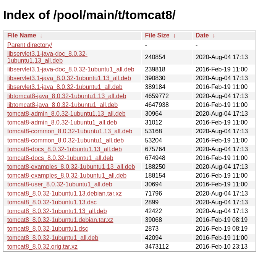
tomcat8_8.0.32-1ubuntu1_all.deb (52, 238)
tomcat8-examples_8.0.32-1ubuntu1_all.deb (66, 175)
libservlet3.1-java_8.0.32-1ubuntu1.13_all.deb (69, 78)
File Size (157, 35)
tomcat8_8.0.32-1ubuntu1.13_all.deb (57, 211)
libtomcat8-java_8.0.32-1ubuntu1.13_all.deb (66, 96)
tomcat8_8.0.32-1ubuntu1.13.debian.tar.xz (64, 193)
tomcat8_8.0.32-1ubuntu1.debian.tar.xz (60, 220)
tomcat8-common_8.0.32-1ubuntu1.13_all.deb (69, 131)
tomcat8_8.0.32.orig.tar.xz (42, 246)
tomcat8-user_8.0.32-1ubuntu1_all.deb (59, 184)
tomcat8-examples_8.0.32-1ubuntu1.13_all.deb (71, 166)
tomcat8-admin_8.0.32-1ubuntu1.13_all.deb (66, 113)
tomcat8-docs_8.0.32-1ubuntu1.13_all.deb (64, 149)
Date (202, 35)
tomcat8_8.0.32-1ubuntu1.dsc (47, 228)
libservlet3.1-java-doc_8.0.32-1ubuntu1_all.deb (70, 69)
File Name (21, 35)
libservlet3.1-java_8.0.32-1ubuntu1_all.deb (65, 87)
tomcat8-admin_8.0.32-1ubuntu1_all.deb (62, 122)
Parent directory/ (29, 45)
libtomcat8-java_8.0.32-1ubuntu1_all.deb (62, 105)
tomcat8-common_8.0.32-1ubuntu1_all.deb (65, 140)
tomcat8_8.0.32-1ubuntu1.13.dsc (52, 202)
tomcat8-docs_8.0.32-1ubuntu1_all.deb (60, 158)
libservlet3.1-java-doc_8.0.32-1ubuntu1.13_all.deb (47, 57)
